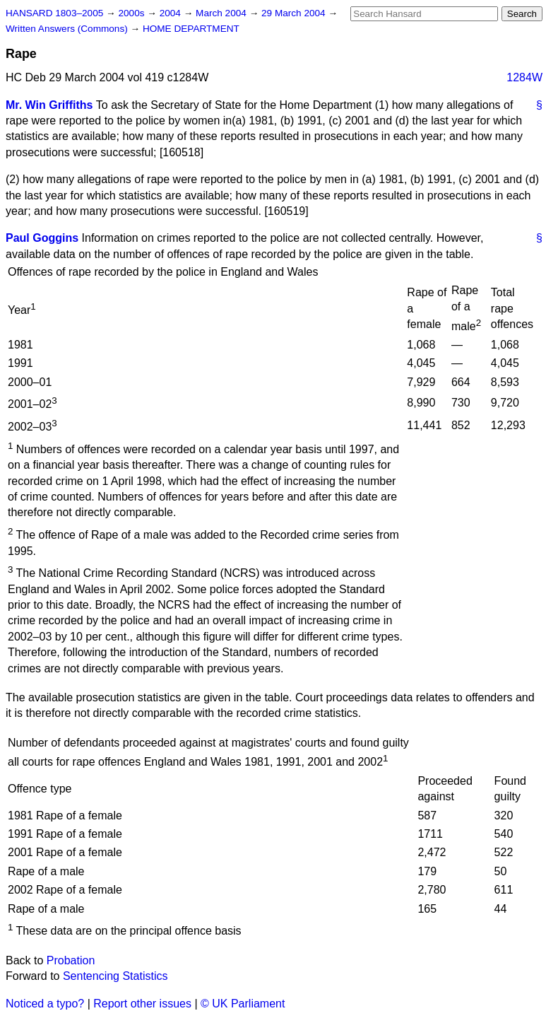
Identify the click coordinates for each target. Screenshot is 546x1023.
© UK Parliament (243, 1004)
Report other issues (142, 1004)
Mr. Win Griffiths (49, 105)
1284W (524, 77)
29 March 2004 (294, 13)
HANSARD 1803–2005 (54, 13)
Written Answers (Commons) (68, 28)
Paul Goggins (42, 238)
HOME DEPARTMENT (191, 28)
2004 (172, 13)
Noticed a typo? (45, 1004)
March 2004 (222, 13)
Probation (71, 960)
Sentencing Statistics (115, 976)
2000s (132, 13)
